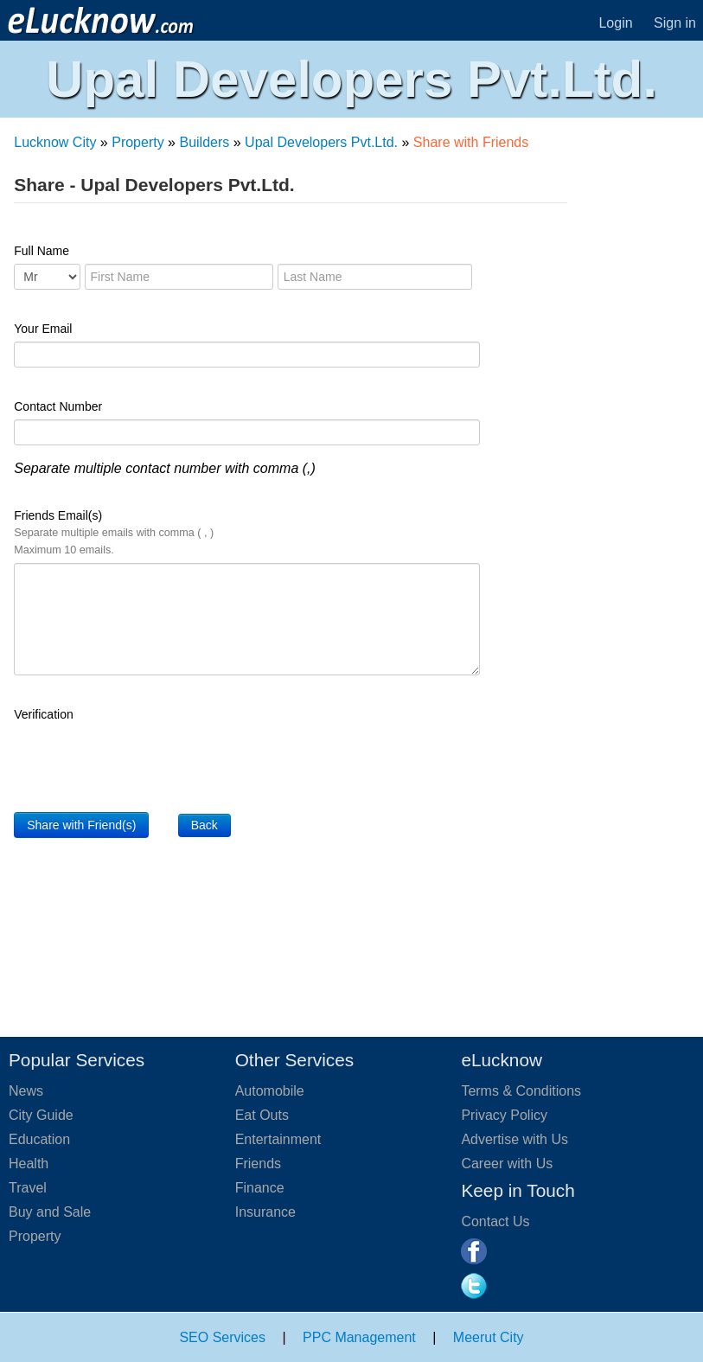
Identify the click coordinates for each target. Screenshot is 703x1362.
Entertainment (278, 1139)
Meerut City (488, 1337)
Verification (43, 714)
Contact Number (58, 406)
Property (137, 142)
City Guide (41, 1115)
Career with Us (507, 1163)
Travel (28, 1187)
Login (615, 23)
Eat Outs (262, 1115)
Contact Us (495, 1221)
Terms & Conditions (521, 1091)
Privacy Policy (504, 1115)
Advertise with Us (514, 1139)
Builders (204, 142)
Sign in (675, 23)
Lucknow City (55, 142)
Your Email (43, 329)
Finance (259, 1187)
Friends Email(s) (114, 532)
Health (28, 1163)
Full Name (41, 251)
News (26, 1091)
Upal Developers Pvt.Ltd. (321, 142)
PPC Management (359, 1337)
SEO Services (222, 1337)
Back (204, 825)
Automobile (269, 1091)
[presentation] (145, 761)
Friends (258, 1163)
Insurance (265, 1212)
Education (39, 1139)
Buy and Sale (50, 1212)
